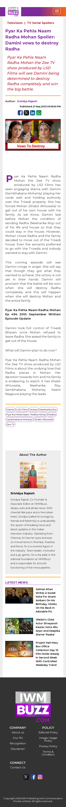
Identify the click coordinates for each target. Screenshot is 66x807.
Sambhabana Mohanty (19, 419)
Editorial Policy (48, 732)
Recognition (18, 743)
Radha (52, 414)
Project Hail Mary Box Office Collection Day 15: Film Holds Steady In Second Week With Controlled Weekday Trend (47, 654)
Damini (10, 409)
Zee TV (10, 424)
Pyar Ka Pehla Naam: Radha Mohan (26, 414)
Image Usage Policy (48, 739)
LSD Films (22, 409)
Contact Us (17, 767)
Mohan (34, 409)
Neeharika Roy (48, 409)
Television (15, 23)
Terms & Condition (48, 753)
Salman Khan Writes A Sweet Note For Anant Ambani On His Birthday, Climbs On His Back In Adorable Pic (46, 600)
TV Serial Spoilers (40, 23)
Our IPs (18, 738)
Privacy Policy (48, 746)
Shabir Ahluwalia (43, 419)
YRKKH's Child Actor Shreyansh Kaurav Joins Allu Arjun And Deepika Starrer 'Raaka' (48, 627)
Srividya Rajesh (27, 101)
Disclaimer (18, 749)
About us (18, 732)
